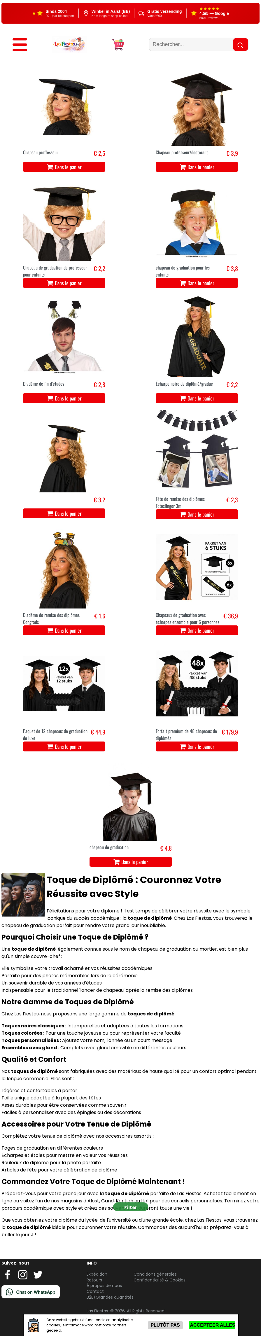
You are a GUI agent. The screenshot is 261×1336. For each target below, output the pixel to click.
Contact (95, 1291)
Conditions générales (155, 1274)
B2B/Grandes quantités (110, 1297)
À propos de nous (104, 1285)
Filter (130, 1207)
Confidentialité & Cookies (159, 1280)
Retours (94, 1280)
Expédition (97, 1274)
